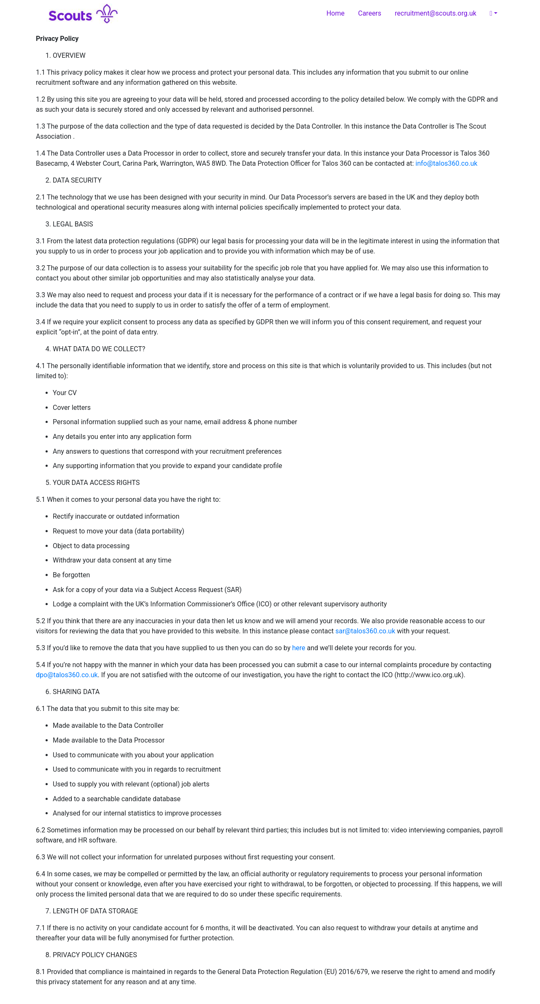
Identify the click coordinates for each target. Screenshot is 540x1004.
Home (336, 13)
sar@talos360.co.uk (365, 631)
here (298, 648)
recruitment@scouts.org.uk (435, 13)
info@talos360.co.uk (447, 163)
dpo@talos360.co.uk (67, 675)
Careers (369, 13)
